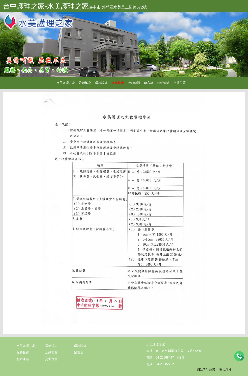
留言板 (148, 83)
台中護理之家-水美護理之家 (46, 6)
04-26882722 (165, 364)
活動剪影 (134, 83)
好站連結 (163, 83)
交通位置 (179, 83)
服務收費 (117, 83)
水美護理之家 (65, 83)
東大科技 (225, 369)
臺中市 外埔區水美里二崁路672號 (118, 7)
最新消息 (85, 83)
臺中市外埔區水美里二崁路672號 (178, 351)
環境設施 (101, 83)
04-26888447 (165, 357)
